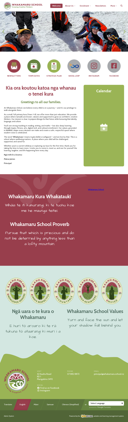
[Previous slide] (4, 32)
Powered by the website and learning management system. (96, 416)
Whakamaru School (96, 189)
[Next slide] (124, 32)
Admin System (9, 416)
